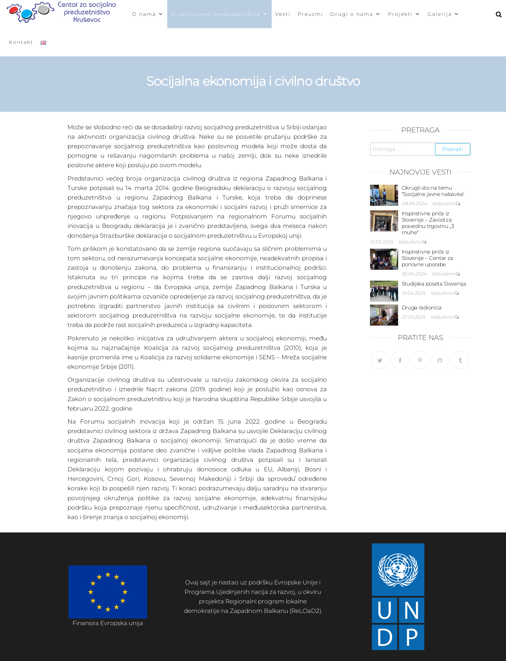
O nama (148, 14)
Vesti (283, 14)
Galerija (444, 14)
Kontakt (21, 42)
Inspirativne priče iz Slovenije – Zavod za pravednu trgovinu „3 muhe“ (428, 223)
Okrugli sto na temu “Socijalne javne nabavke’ (433, 190)
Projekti (404, 14)
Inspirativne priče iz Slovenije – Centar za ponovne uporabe (428, 258)
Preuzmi (310, 14)
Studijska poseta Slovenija (434, 283)
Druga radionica (422, 307)
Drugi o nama (355, 14)
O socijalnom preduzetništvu (219, 14)
